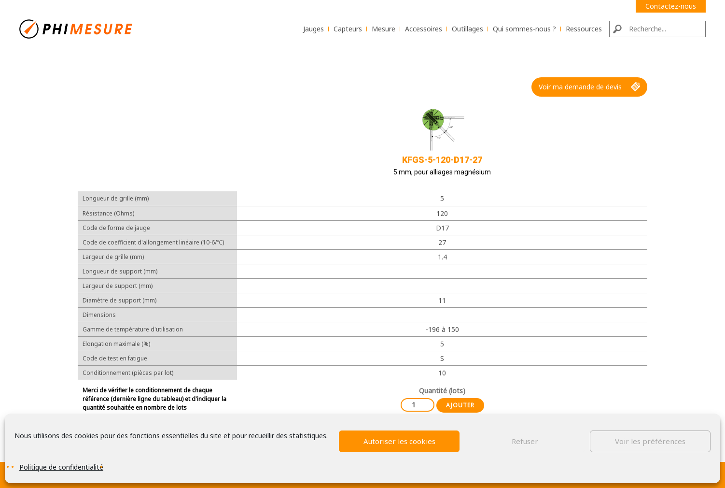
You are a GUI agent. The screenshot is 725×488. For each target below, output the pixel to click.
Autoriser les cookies (399, 441)
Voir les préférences (650, 441)
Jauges (313, 28)
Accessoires (423, 28)
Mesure (383, 28)
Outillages (467, 28)
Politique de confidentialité (61, 467)
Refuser (525, 441)
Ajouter (460, 405)
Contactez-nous (670, 6)
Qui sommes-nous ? (524, 28)
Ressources (584, 28)
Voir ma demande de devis (589, 87)
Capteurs (348, 28)
